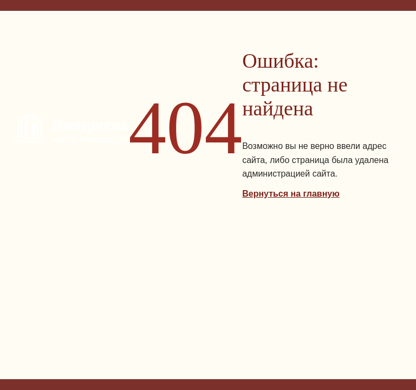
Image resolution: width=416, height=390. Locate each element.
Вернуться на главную (291, 193)
